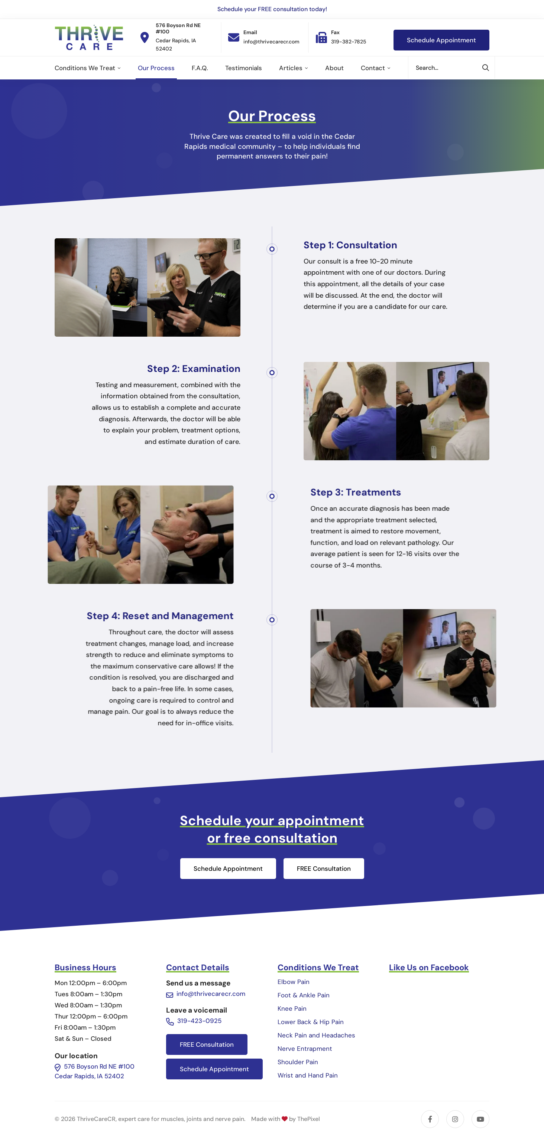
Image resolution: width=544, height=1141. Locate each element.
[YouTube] (480, 1119)
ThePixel (308, 1119)
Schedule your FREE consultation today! (272, 9)
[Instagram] (455, 1119)
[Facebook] (430, 1119)
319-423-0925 (199, 1021)
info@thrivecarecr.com (211, 994)
